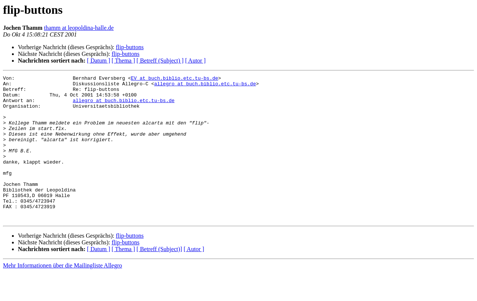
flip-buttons (130, 47)
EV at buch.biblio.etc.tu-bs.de (174, 79)
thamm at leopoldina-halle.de (79, 28)
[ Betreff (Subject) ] (159, 60)
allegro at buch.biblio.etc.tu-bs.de (205, 85)
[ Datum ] (98, 60)
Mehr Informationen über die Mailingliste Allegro (62, 294)
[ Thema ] (123, 60)
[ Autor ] (195, 60)
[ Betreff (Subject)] (159, 278)
